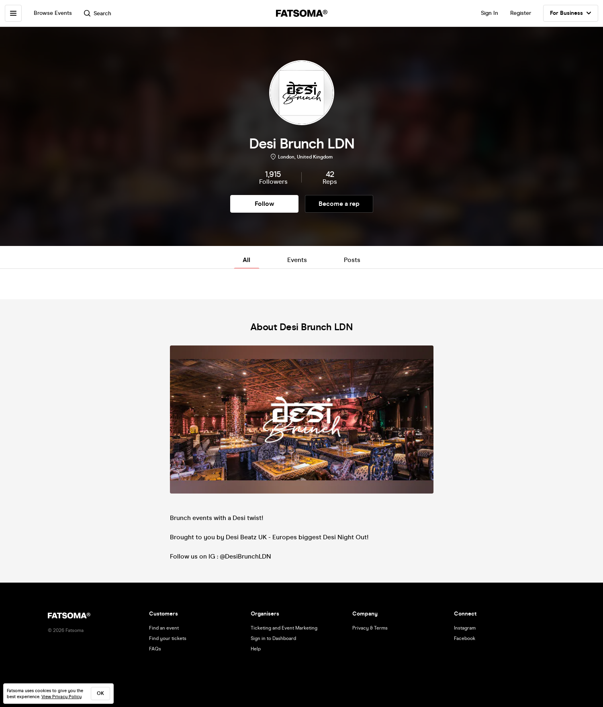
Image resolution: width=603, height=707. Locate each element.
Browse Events (53, 13)
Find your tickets (167, 638)
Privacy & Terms (370, 628)
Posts (352, 260)
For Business (570, 13)
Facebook (464, 638)
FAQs (155, 649)
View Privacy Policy (61, 696)
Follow (264, 203)
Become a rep (339, 203)
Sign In (489, 13)
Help (256, 649)
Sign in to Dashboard (273, 638)
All (246, 260)
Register (520, 13)
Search (97, 13)
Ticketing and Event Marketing (284, 628)
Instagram (465, 628)
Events (297, 260)
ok (100, 693)
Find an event (164, 628)
